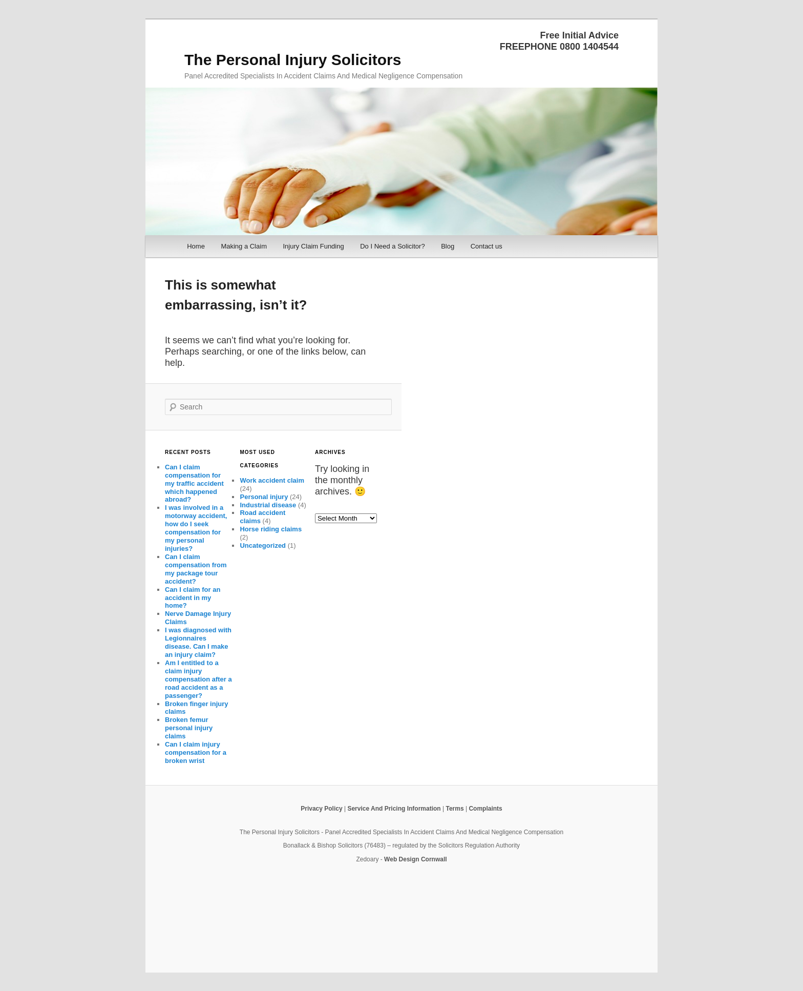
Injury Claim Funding (313, 246)
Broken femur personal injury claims (189, 728)
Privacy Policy (321, 808)
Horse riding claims (271, 529)
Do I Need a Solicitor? (392, 246)
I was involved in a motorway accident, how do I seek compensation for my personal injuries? (196, 528)
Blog (447, 246)
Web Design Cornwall (415, 859)
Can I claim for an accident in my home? (192, 598)
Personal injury (264, 497)
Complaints (485, 808)
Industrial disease (268, 505)
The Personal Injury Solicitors (292, 59)
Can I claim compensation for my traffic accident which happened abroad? (194, 483)
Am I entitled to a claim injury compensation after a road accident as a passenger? (198, 679)
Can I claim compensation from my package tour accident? (196, 569)
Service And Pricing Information (393, 808)
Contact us (486, 246)
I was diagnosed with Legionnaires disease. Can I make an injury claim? (198, 642)
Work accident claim (272, 480)
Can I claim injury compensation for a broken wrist (195, 752)
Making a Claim (244, 246)
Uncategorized (263, 545)
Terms (454, 808)
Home (196, 246)
